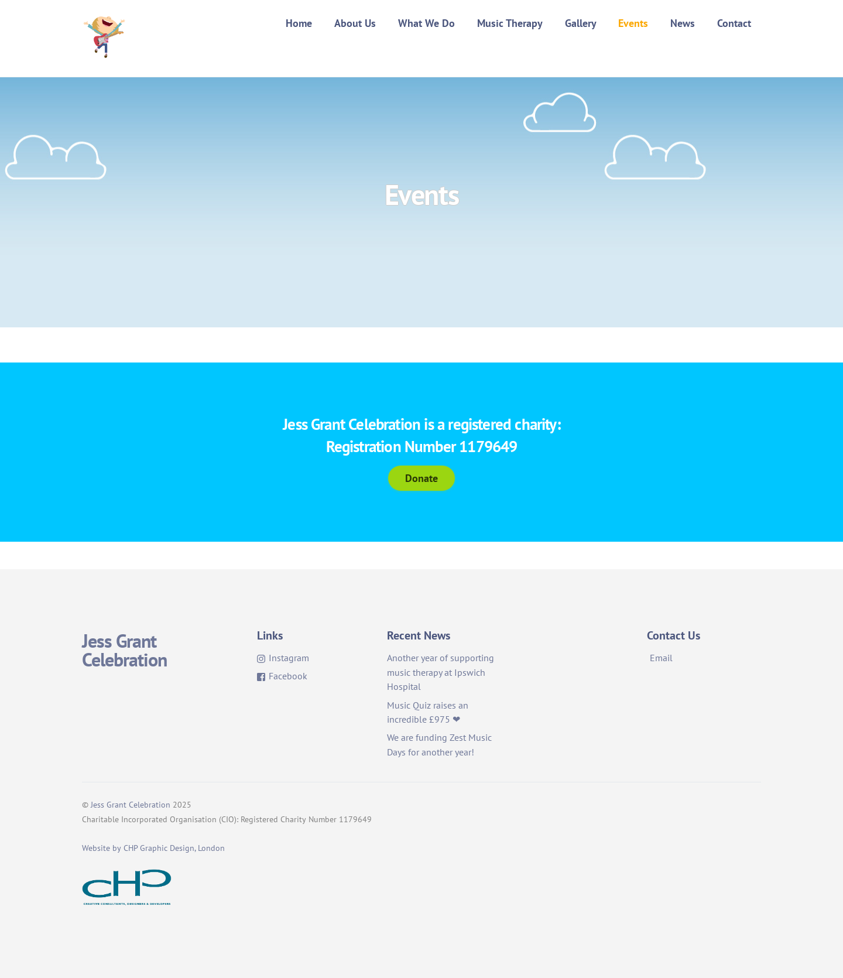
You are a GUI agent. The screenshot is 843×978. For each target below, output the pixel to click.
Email (661, 658)
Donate (421, 478)
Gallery (581, 23)
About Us (355, 23)
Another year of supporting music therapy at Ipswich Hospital (440, 672)
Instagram (283, 658)
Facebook (282, 676)
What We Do (426, 23)
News (682, 23)
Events (633, 23)
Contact (734, 23)
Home (299, 23)
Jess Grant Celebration (130, 804)
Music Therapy (510, 23)
